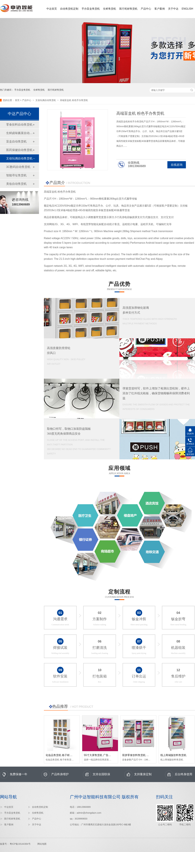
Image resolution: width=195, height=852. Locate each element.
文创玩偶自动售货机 (45, 100)
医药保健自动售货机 (19, 150)
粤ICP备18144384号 (20, 844)
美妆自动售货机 (16, 183)
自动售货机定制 (69, 8)
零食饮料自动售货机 (19, 124)
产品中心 (146, 8)
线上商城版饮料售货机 (173, 755)
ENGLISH (187, 8)
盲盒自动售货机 (16, 141)
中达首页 (51, 8)
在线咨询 (176, 164)
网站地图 (41, 844)
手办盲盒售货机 (91, 8)
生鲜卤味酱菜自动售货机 (19, 133)
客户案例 (159, 8)
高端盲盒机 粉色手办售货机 (74, 100)
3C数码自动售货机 (18, 167)
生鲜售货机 (109, 8)
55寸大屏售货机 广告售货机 (100, 755)
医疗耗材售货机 (128, 8)
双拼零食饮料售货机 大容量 (138, 755)
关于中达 (173, 8)
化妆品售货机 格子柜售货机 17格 (65, 755)
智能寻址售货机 (16, 175)
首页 (17, 100)
